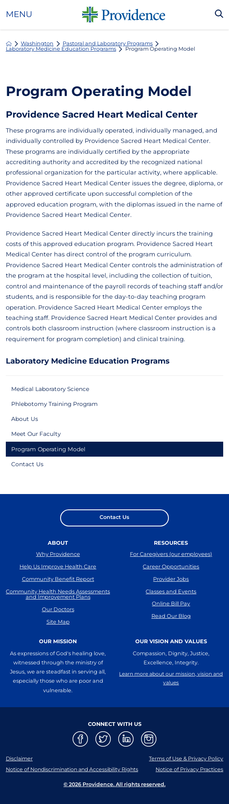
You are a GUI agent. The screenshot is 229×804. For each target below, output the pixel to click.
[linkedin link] (126, 752)
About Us (26, 421)
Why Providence (58, 560)
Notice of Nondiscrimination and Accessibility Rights (74, 782)
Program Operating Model (52, 453)
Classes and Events (171, 601)
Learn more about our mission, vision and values (170, 691)
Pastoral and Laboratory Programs (108, 44)
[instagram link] (148, 752)
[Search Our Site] (219, 15)
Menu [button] (19, 14)
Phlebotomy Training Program (58, 405)
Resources (171, 549)
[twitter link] (103, 752)
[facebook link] (80, 752)
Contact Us (28, 468)
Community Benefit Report (58, 588)
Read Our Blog (171, 628)
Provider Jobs (171, 588)
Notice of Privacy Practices (189, 782)
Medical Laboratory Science (54, 389)
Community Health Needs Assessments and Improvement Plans (58, 604)
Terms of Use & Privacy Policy (185, 771)
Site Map (58, 635)
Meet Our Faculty (38, 437)
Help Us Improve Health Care (57, 574)
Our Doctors (58, 621)
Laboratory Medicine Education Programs (61, 49)
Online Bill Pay (171, 615)
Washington (37, 44)
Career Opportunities (171, 574)
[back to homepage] (9, 44)
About (58, 549)
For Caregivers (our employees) (171, 560)
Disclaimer (20, 771)
